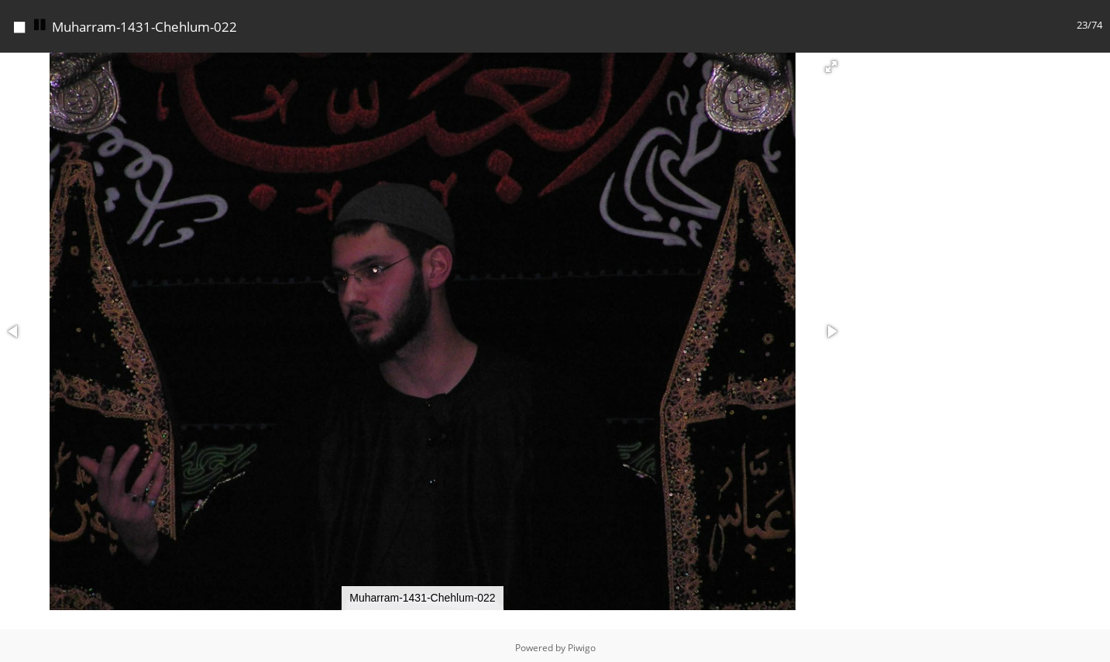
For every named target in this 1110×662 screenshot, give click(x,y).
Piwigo (582, 643)
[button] (831, 62)
